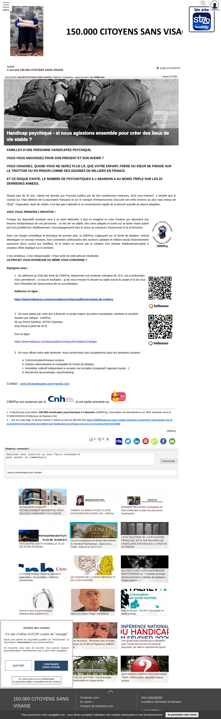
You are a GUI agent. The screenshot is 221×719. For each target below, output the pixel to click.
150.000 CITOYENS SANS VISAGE (34, 77)
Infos (151, 697)
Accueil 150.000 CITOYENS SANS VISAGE (35, 69)
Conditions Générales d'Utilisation (161, 701)
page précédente (168, 68)
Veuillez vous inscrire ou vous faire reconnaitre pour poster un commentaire (80, 458)
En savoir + (87, 701)
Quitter (18, 665)
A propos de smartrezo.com (96, 706)
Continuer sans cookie (51, 666)
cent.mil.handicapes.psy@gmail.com (44, 383)
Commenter (168, 461)
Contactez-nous (89, 697)
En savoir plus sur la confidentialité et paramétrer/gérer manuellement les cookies (36, 680)
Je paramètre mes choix (182, 714)
